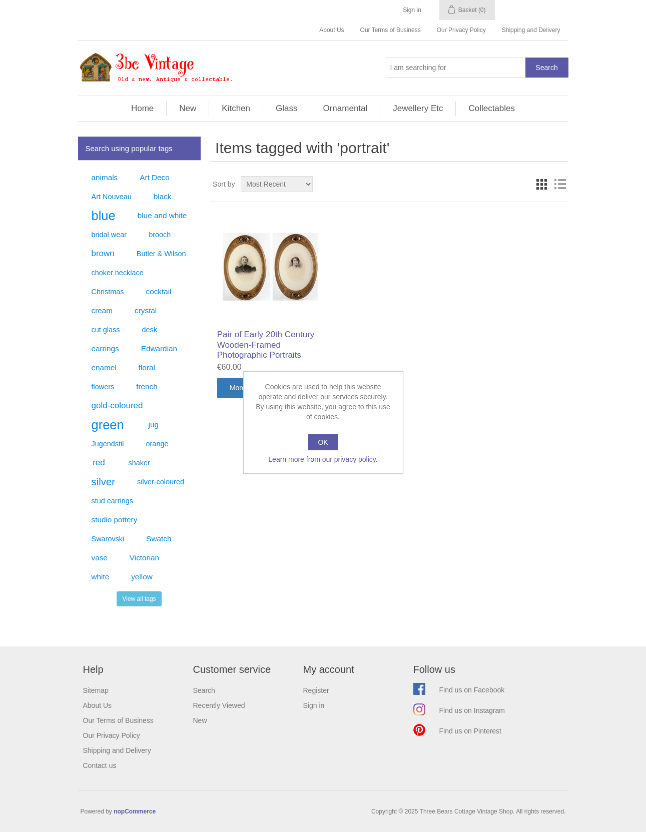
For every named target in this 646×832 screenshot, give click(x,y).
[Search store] (456, 68)
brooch (160, 235)
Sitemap (96, 690)
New (187, 108)
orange (157, 444)
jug (154, 424)
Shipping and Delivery (531, 30)
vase (100, 557)
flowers (103, 387)
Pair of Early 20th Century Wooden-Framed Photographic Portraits (266, 345)
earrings (105, 348)
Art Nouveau (112, 197)
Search (204, 690)
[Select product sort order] (277, 184)
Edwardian (159, 348)
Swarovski (108, 539)
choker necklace (118, 273)
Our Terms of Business (390, 30)
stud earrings (112, 501)
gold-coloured (117, 405)
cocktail (158, 291)
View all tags (139, 598)
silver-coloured (160, 482)
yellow (142, 576)
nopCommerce (135, 811)
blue (104, 216)
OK (323, 442)
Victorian (144, 557)
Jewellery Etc (418, 108)
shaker (139, 463)
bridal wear (109, 235)
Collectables (491, 108)
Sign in (412, 10)
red (99, 462)
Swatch (158, 538)
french (147, 386)
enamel (104, 367)
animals (105, 177)
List (560, 184)
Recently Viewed (219, 705)
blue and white (162, 215)
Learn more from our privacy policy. (322, 459)
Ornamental (345, 108)
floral (147, 367)
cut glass (106, 330)
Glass (286, 108)
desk (149, 330)
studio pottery (115, 519)
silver (104, 481)
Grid (542, 184)
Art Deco (155, 177)
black (163, 196)
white (101, 576)
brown (103, 253)
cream (102, 310)
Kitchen (236, 108)
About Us (331, 30)
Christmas (108, 292)
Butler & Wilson (161, 254)
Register (316, 690)
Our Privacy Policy (461, 30)
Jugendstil (108, 444)
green (108, 425)
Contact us (100, 765)
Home (142, 108)
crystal (146, 310)
